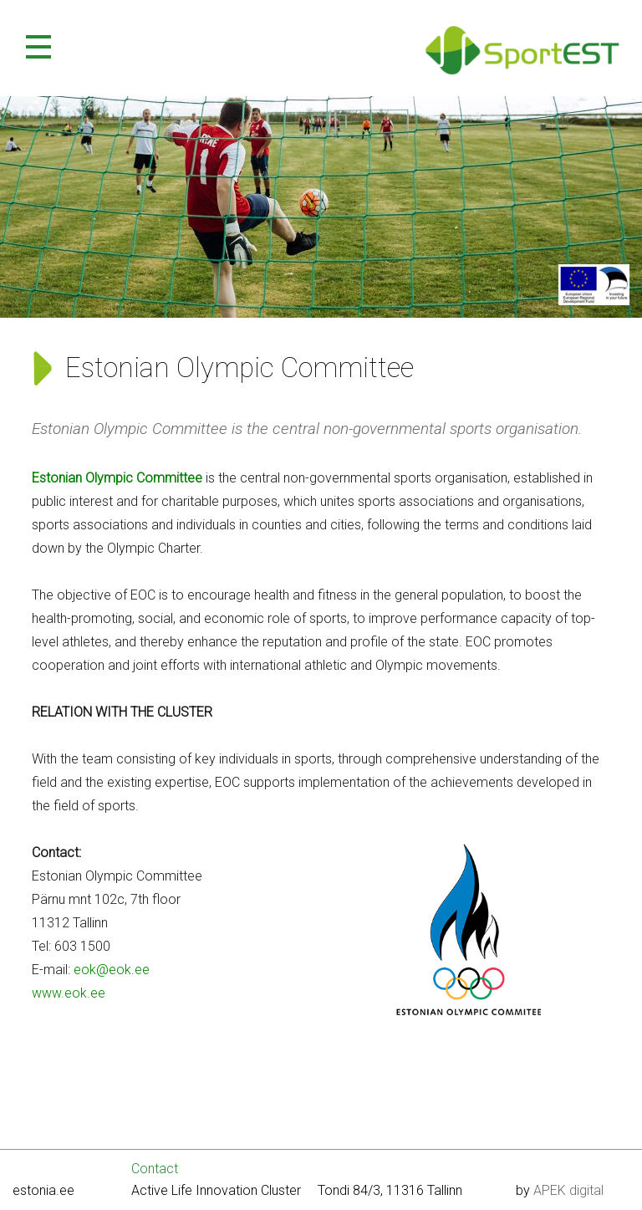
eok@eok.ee (112, 970)
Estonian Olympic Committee (117, 478)
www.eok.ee (68, 993)
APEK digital (568, 1190)
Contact (154, 1169)
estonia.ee (43, 1190)
